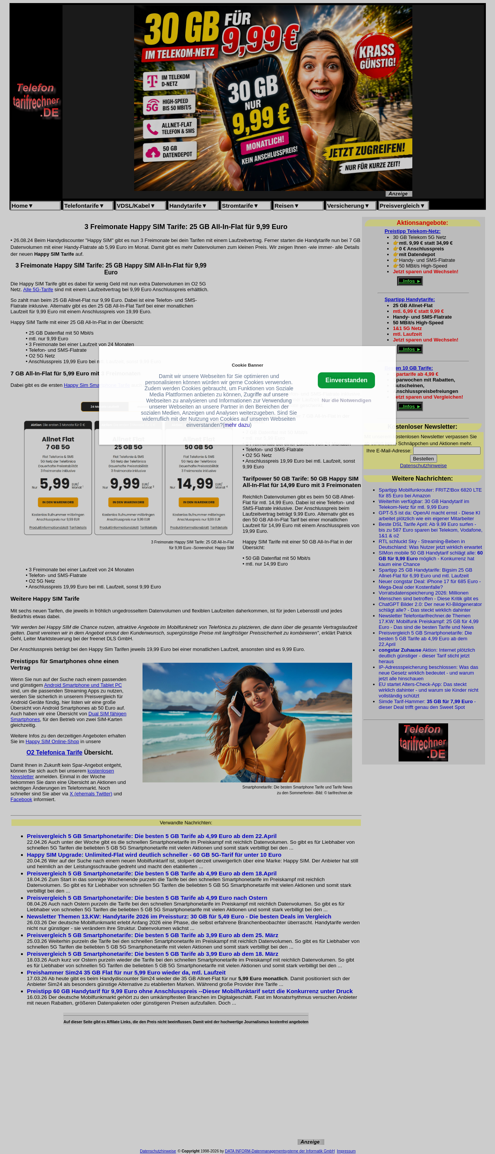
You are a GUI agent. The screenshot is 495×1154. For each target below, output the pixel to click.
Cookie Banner (247, 364)
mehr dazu (237, 425)
